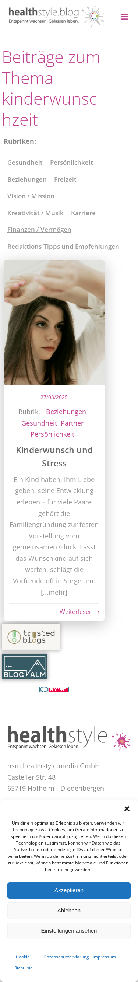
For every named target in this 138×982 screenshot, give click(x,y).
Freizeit (65, 179)
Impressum (104, 957)
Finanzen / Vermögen (39, 229)
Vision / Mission (30, 196)
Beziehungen (27, 179)
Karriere (83, 213)
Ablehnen (69, 910)
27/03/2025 (54, 397)
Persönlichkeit (71, 162)
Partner (72, 423)
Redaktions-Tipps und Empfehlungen (63, 246)
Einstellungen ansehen (69, 930)
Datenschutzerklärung (66, 957)
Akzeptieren (69, 890)
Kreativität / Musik (35, 213)
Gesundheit (25, 162)
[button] (127, 808)
